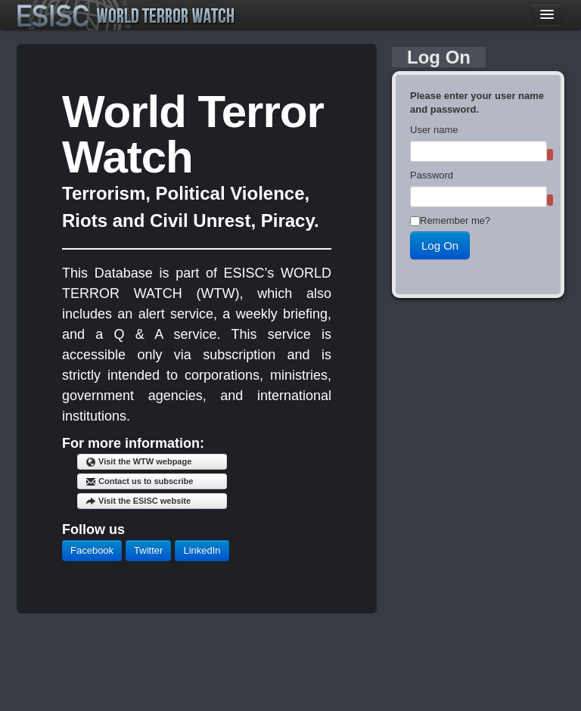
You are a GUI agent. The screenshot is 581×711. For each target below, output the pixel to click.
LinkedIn (201, 550)
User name (434, 129)
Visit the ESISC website (138, 501)
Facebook (91, 550)
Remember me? (455, 220)
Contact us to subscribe (139, 482)
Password (431, 175)
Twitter (148, 550)
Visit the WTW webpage (138, 462)
